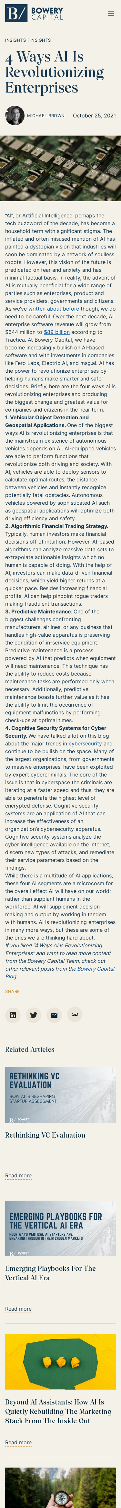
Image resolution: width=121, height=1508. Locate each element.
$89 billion (57, 332)
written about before (53, 308)
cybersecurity (85, 743)
